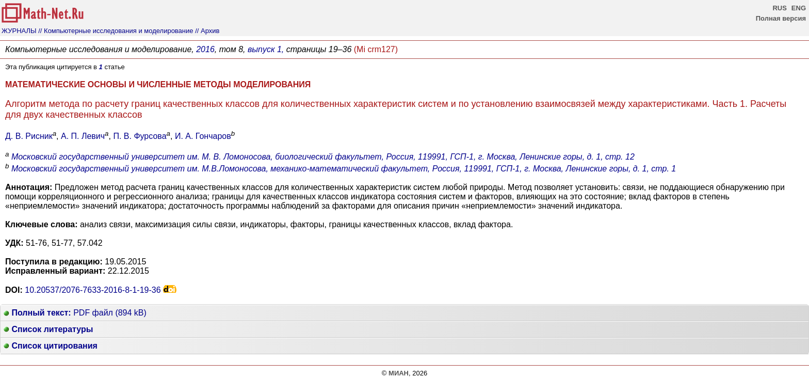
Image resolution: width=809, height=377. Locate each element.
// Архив (207, 31)
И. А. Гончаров (203, 136)
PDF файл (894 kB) (75, 312)
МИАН (399, 373)
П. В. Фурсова (139, 136)
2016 (205, 49)
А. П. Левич (83, 136)
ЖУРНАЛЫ (19, 31)
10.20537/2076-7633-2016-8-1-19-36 (92, 290)
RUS (779, 8)
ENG (798, 8)
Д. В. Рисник (29, 136)
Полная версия (781, 18)
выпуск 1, (266, 49)
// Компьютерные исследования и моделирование (115, 31)
